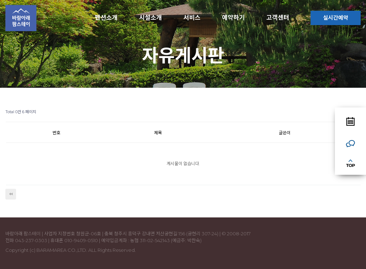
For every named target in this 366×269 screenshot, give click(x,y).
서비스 (192, 17)
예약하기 (233, 17)
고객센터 (277, 17)
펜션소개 (106, 17)
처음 (10, 194)
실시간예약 (335, 17)
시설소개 (150, 17)
